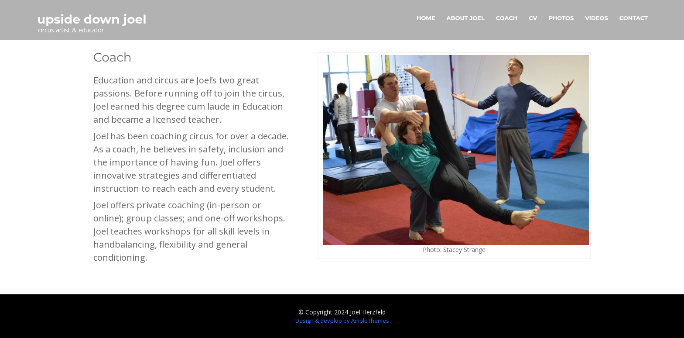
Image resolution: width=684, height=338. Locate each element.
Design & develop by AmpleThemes (342, 320)
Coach (507, 17)
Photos (561, 17)
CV (533, 17)
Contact (633, 17)
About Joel (466, 17)
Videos (596, 17)
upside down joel (92, 19)
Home (426, 17)
